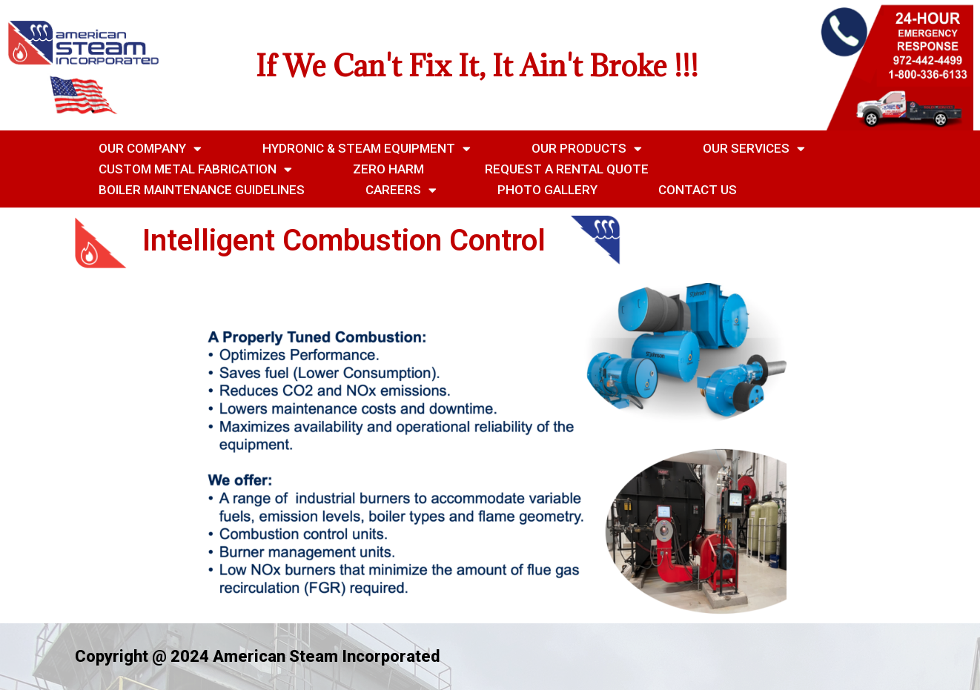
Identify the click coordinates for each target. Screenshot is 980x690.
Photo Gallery (547, 189)
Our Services (754, 148)
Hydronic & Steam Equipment (366, 148)
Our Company (150, 148)
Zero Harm (388, 169)
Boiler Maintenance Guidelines (202, 189)
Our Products (587, 148)
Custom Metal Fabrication (195, 169)
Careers (401, 189)
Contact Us (697, 189)
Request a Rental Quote (567, 169)
